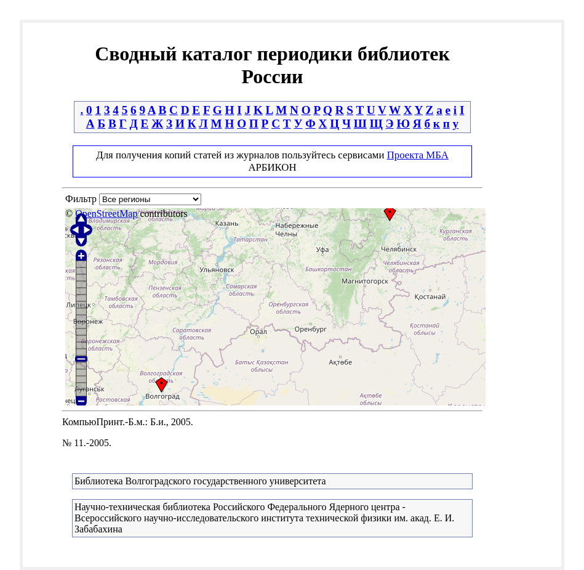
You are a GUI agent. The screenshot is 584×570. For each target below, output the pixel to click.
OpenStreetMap (106, 213)
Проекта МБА (418, 155)
